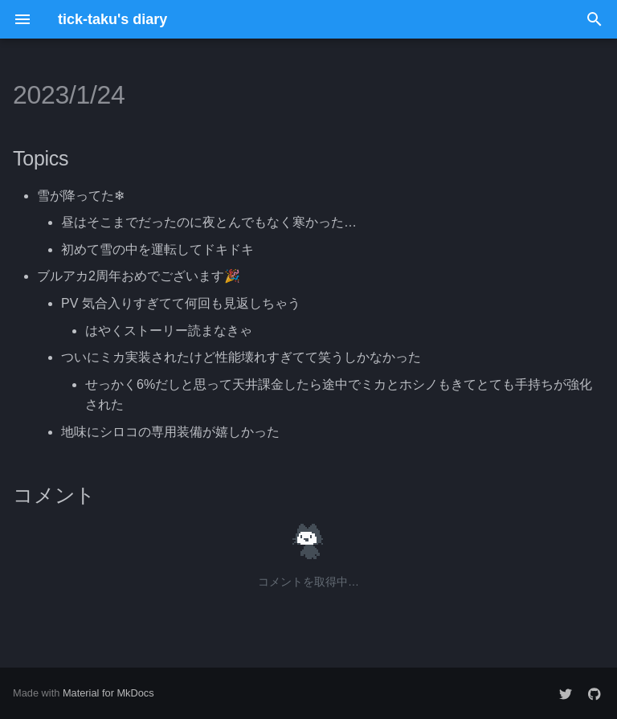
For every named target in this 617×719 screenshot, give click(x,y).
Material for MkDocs (108, 693)
